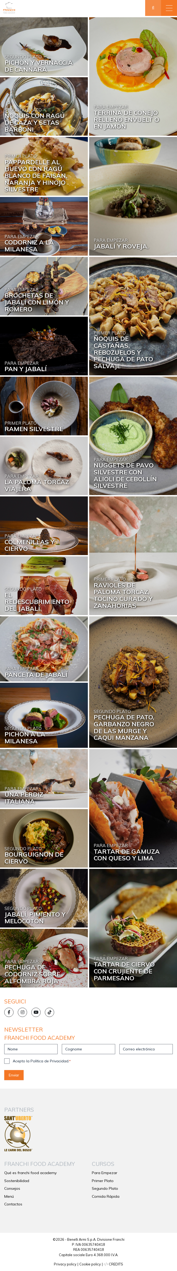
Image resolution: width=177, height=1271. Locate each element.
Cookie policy (90, 1264)
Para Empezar (104, 1172)
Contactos (13, 1204)
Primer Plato (103, 1180)
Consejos (12, 1188)
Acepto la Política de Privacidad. (42, 1061)
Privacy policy (65, 1264)
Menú (9, 1196)
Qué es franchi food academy (30, 1172)
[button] (169, 8)
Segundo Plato (105, 1188)
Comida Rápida (105, 1196)
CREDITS (113, 1264)
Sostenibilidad (16, 1180)
